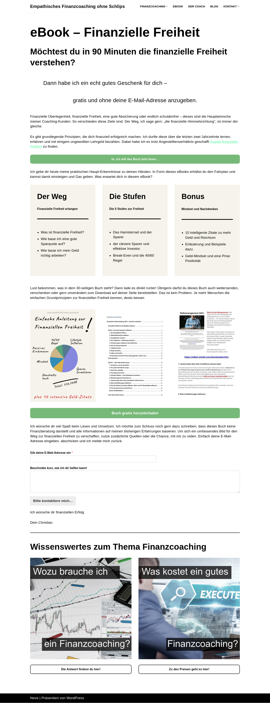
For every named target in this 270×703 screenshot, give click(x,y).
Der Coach (196, 6)
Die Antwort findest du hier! (81, 669)
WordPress (75, 698)
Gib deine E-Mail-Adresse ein (51, 452)
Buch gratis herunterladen (135, 413)
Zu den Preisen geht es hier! (189, 669)
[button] (167, 6)
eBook (178, 6)
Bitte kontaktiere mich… (53, 501)
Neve (34, 698)
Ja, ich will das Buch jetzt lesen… (135, 159)
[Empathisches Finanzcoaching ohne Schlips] (77, 6)
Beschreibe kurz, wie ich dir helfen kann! (58, 468)
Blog (214, 6)
